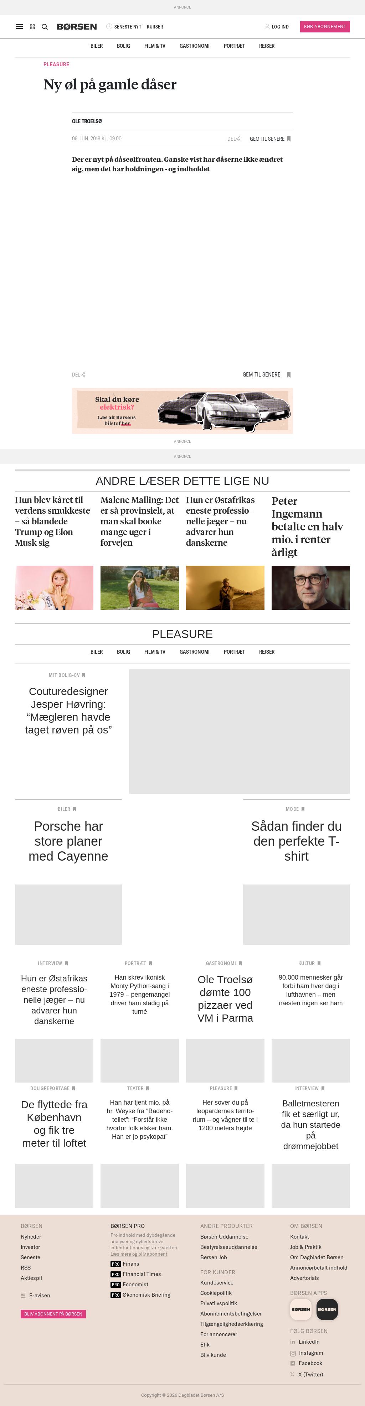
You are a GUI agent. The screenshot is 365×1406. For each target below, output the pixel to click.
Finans (124, 1263)
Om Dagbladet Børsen (317, 1257)
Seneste (30, 1257)
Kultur (306, 963)
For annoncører (218, 1334)
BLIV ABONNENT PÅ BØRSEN (53, 1314)
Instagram (306, 1352)
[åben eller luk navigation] (20, 27)
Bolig (123, 45)
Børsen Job (213, 1257)
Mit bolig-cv (64, 675)
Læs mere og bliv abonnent (139, 1254)
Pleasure (56, 64)
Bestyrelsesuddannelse (228, 1247)
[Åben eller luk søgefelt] (44, 27)
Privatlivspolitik (218, 1303)
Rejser (266, 45)
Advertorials (304, 1278)
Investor (30, 1247)
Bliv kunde (213, 1354)
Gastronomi (195, 45)
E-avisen (39, 1295)
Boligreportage (50, 1088)
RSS (26, 1267)
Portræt (234, 45)
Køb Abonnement (325, 26)
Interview (50, 963)
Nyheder (31, 1236)
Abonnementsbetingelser (231, 1313)
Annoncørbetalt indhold (319, 1267)
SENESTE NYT (123, 26)
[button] (32, 27)
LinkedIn (305, 1341)
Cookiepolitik (216, 1293)
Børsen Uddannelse (224, 1236)
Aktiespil (31, 1278)
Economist (129, 1284)
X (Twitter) (306, 1374)
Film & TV (154, 45)
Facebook (306, 1363)
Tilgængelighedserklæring (231, 1324)
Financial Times (135, 1274)
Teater (135, 1088)
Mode (292, 809)
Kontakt (299, 1236)
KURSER (155, 27)
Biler (97, 45)
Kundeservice (216, 1282)
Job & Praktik (306, 1247)
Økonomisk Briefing (140, 1294)
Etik (205, 1344)
